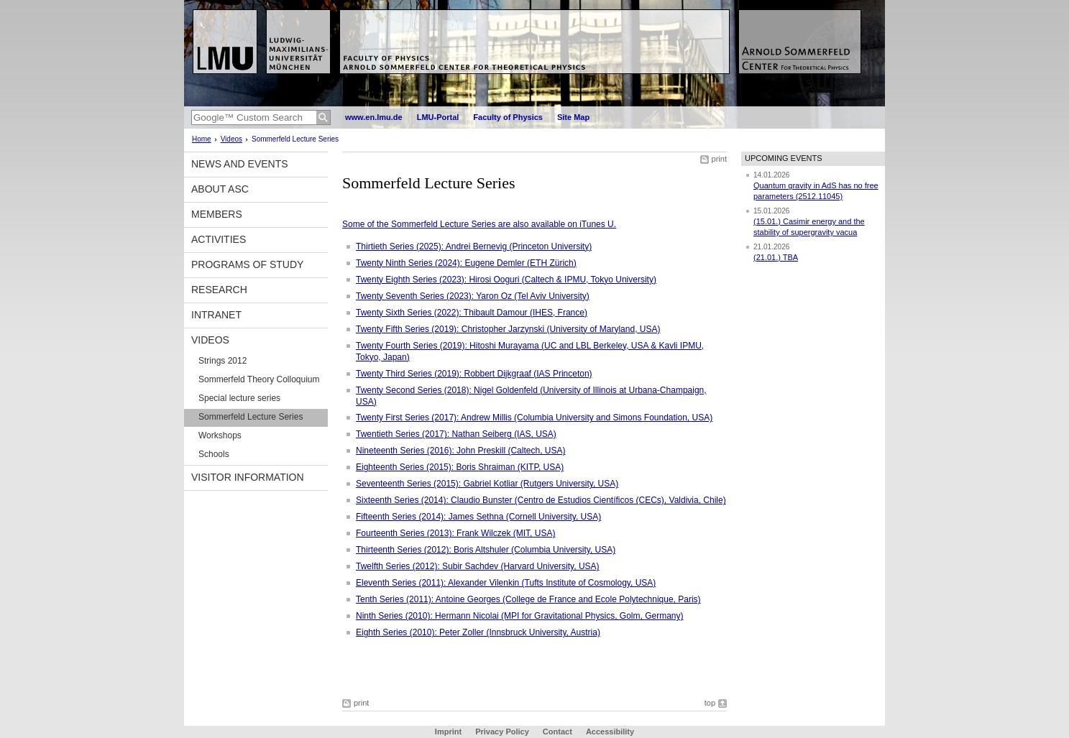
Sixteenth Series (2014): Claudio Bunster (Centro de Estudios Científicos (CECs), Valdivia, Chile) (541, 500)
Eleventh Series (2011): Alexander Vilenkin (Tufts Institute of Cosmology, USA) (506, 583)
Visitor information (247, 477)
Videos (231, 139)
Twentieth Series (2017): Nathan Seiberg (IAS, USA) (456, 434)
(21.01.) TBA (775, 257)
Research (219, 289)
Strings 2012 (222, 361)
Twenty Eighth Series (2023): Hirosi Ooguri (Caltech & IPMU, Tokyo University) (506, 280)
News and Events (239, 164)
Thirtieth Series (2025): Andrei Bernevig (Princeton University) (474, 246)
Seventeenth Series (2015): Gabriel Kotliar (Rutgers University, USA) (487, 484)
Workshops (220, 435)
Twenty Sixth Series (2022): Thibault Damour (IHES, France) (471, 313)
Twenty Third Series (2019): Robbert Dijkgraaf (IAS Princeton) (474, 374)
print (719, 158)
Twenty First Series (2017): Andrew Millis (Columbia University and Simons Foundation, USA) (534, 417)
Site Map (573, 117)
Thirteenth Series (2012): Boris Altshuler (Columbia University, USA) (485, 550)
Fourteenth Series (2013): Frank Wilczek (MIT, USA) (455, 533)
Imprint (448, 731)
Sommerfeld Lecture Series (250, 417)
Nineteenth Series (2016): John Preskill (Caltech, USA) (460, 451)
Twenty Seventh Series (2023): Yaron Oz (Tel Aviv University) (472, 296)
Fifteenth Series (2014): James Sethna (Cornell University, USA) (478, 517)
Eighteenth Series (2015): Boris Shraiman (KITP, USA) (460, 467)
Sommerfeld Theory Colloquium (259, 379)
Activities (218, 239)
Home (201, 139)
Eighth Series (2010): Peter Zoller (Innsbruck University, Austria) (478, 632)
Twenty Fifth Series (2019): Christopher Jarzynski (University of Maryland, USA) (508, 329)
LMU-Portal (438, 117)
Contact (557, 731)
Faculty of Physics (508, 117)
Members (216, 214)
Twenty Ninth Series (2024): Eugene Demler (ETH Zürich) (466, 263)
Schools (213, 454)
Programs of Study (247, 264)
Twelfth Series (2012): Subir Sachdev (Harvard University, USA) (478, 566)
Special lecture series (239, 398)
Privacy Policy (502, 731)
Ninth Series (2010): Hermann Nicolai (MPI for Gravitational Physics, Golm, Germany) (519, 616)
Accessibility (610, 731)
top (710, 702)
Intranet (216, 314)
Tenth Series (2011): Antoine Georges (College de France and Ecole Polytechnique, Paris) (528, 599)
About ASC (220, 189)
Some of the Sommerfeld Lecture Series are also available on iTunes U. (479, 224)
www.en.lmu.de (374, 117)
